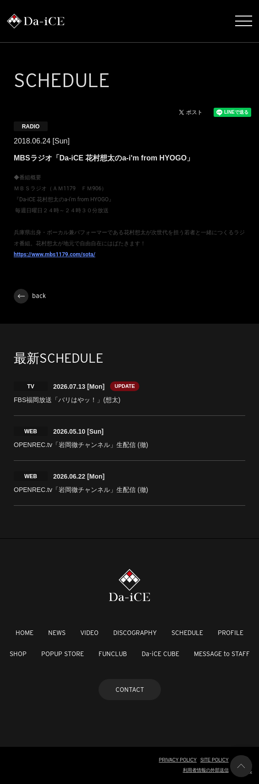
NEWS (57, 632)
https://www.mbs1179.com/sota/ (54, 254)
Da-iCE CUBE (160, 653)
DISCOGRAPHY (135, 632)
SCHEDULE (187, 632)
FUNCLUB (113, 653)
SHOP (18, 653)
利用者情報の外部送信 (206, 770)
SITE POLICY (214, 759)
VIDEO (89, 632)
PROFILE (230, 632)
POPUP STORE (62, 653)
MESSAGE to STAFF (222, 653)
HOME (24, 632)
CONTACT (130, 689)
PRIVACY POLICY (178, 759)
